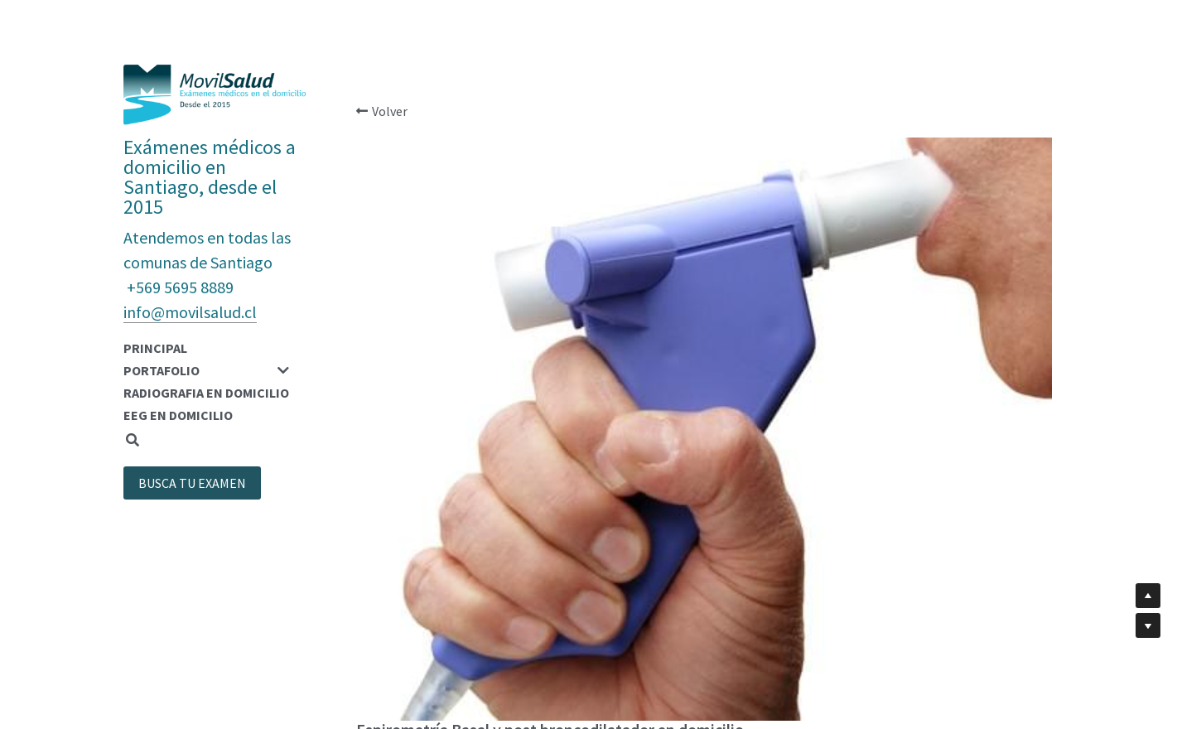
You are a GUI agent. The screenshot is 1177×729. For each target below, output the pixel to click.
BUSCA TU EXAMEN (192, 483)
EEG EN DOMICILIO (178, 415)
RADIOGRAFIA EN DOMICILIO (206, 392)
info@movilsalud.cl (190, 312)
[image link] (214, 93)
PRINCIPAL (155, 348)
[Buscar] (132, 440)
